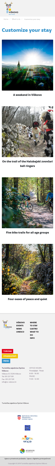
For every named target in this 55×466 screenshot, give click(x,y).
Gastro (33, 328)
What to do (16, 19)
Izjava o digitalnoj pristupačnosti (39, 459)
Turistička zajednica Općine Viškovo (15, 403)
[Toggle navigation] (49, 8)
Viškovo (20, 322)
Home (6, 19)
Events (19, 325)
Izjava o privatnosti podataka (15, 459)
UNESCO (20, 332)
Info (32, 338)
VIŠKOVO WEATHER (27, 392)
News (19, 328)
